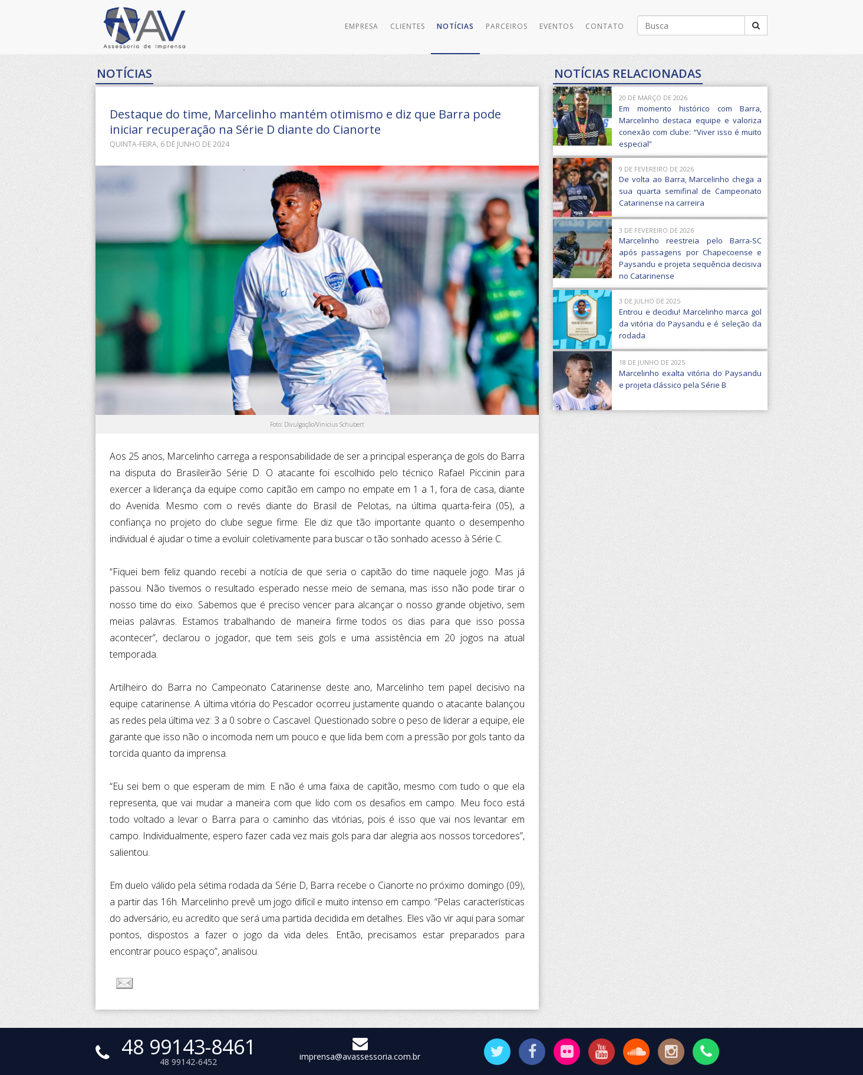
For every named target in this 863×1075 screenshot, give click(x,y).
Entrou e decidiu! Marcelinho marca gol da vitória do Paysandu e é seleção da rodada (690, 323)
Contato (604, 26)
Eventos (556, 26)
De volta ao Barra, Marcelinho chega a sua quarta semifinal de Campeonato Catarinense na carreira (690, 191)
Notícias (455, 26)
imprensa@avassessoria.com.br (359, 1051)
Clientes (407, 26)
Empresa (361, 26)
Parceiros (507, 26)
